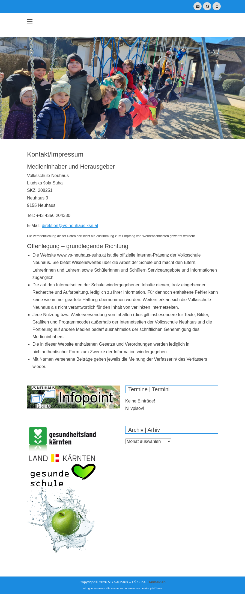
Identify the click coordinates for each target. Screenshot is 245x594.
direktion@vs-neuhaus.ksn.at (70, 225)
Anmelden (157, 582)
